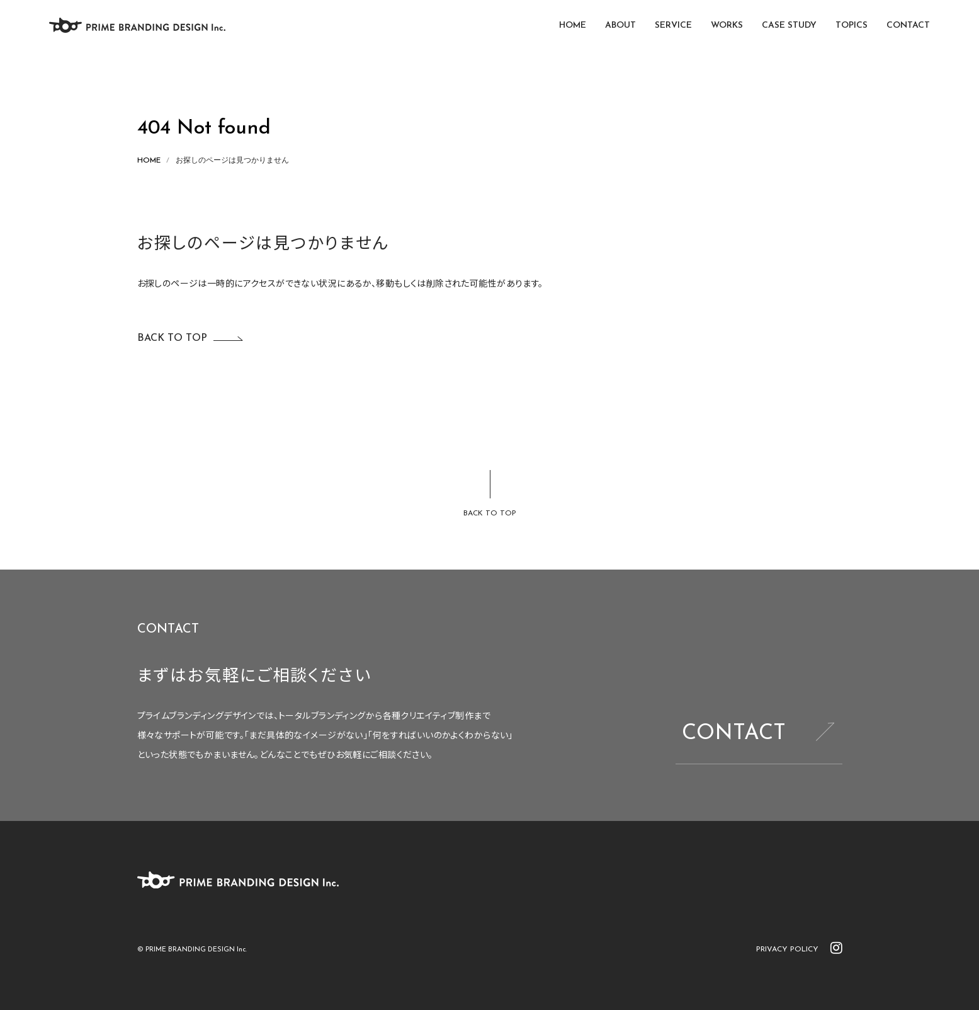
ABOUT (620, 25)
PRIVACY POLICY (787, 949)
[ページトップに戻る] (489, 494)
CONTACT (908, 25)
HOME (572, 25)
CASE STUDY (789, 25)
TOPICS (851, 25)
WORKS (727, 25)
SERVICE (673, 25)
